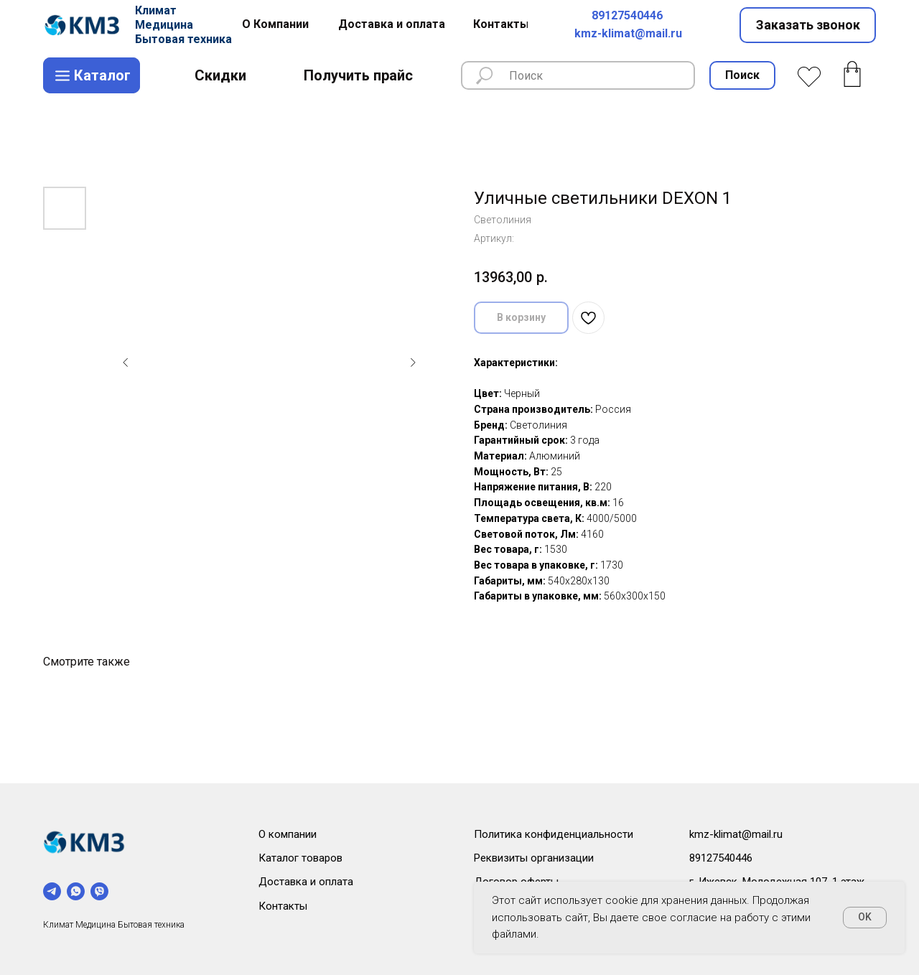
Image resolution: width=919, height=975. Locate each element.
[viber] (99, 891)
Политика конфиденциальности (553, 834)
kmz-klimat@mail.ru (628, 33)
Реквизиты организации (534, 858)
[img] (84, 25)
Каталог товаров (300, 858)
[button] (808, 25)
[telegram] (52, 891)
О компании (287, 834)
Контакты (282, 906)
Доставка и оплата (305, 881)
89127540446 (627, 15)
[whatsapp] (76, 891)
